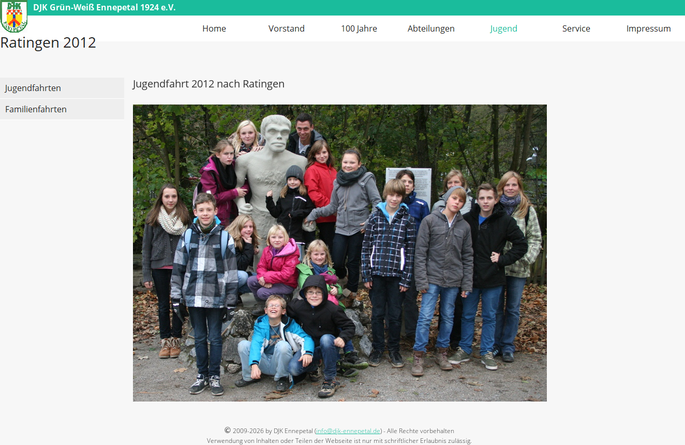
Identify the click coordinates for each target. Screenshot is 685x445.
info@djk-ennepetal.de (348, 430)
